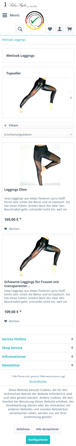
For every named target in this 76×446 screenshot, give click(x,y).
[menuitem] (10, 15)
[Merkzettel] (50, 29)
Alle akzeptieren (47, 429)
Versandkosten (38, 381)
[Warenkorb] (69, 29)
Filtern (11, 125)
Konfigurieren (38, 440)
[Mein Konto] (60, 29)
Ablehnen (23, 429)
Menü (10, 14)
